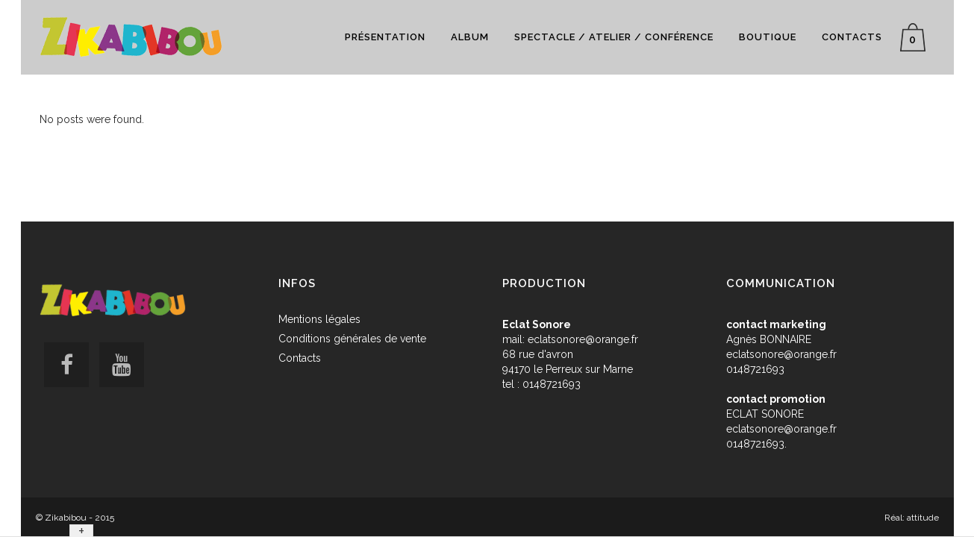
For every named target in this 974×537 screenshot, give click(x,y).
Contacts (299, 358)
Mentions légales (319, 319)
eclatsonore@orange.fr (583, 339)
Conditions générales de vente (352, 339)
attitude (923, 517)
